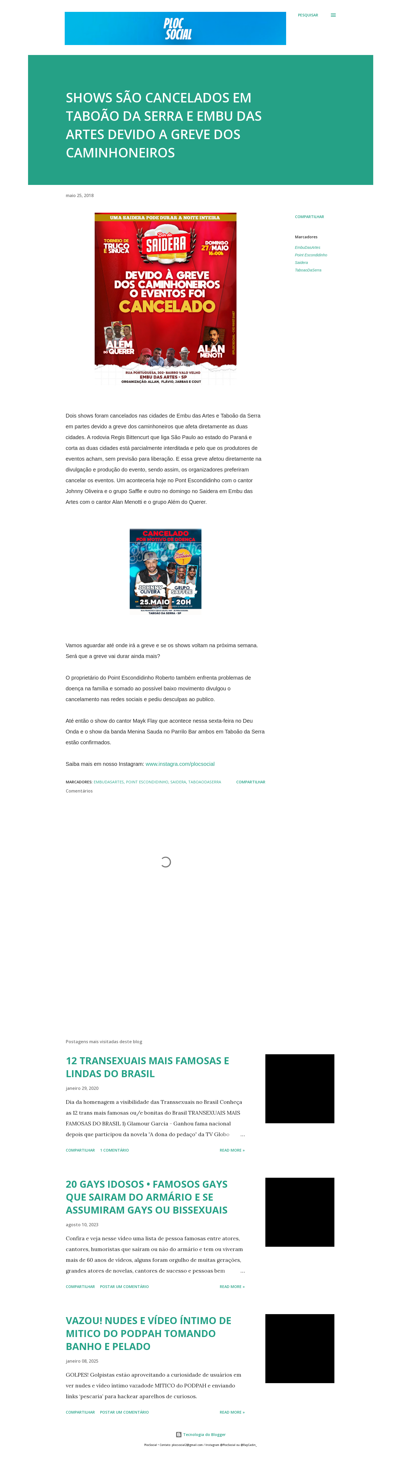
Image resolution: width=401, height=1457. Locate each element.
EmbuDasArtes (307, 247)
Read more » (232, 1150)
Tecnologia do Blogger (201, 1434)
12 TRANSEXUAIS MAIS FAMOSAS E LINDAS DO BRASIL (147, 1067)
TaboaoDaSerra (308, 270)
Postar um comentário (124, 1286)
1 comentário (114, 1150)
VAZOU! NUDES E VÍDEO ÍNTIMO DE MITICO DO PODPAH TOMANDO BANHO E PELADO (148, 1333)
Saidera (301, 262)
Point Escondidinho (311, 255)
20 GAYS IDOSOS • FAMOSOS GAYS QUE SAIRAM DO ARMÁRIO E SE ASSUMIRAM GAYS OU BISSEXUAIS (147, 1197)
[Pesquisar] (308, 15)
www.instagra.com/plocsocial (180, 764)
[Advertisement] (157, 971)
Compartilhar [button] (309, 216)
